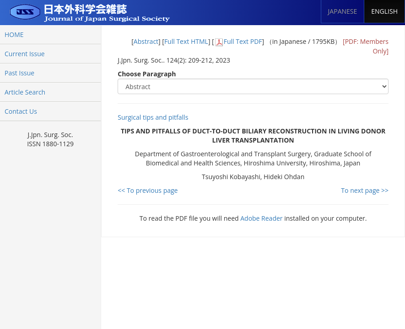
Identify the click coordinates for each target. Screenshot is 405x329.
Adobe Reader (261, 218)
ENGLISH (384, 11)
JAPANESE (342, 11)
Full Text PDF (243, 41)
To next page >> (365, 190)
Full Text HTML (186, 41)
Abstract (146, 41)
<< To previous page (148, 190)
